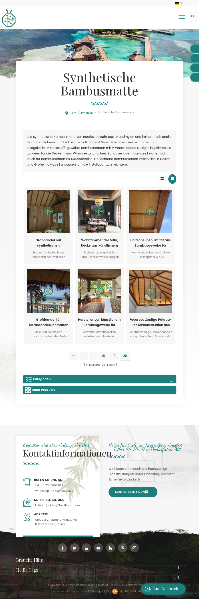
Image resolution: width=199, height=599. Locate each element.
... (93, 355)
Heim (70, 113)
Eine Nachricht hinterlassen (161, 589)
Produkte (87, 113)
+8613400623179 (52, 485)
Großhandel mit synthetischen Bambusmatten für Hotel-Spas (48, 243)
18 (103, 355)
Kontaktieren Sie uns (130, 492)
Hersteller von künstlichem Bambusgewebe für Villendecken (99, 322)
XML (106, 591)
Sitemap (95, 591)
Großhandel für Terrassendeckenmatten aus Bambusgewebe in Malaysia (48, 322)
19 (114, 355)
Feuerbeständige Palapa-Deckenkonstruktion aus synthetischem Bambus (150, 322)
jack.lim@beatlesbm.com (63, 505)
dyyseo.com (79, 591)
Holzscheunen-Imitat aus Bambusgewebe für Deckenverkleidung (150, 243)
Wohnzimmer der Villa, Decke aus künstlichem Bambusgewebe (99, 243)
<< (74, 355)
